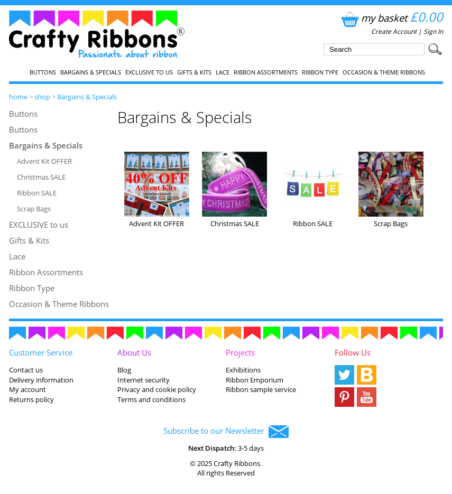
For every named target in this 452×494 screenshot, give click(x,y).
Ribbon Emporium (254, 380)
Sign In (433, 31)
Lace (222, 72)
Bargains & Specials (90, 72)
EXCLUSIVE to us (149, 72)
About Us (134, 352)
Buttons (43, 72)
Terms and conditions (151, 399)
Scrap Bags (34, 208)
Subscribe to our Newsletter (226, 431)
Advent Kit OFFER (44, 161)
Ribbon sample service (261, 389)
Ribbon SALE (37, 193)
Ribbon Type (320, 72)
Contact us (26, 370)
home (18, 96)
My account (27, 389)
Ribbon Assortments (266, 72)
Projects (240, 352)
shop (42, 96)
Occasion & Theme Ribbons (384, 72)
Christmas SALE (41, 177)
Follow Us (353, 352)
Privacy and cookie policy (156, 389)
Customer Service (40, 352)
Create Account (394, 31)
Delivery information (41, 380)
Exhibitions (243, 370)
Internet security (143, 380)
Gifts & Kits (194, 72)
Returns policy (31, 399)
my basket (391, 17)
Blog (124, 370)
